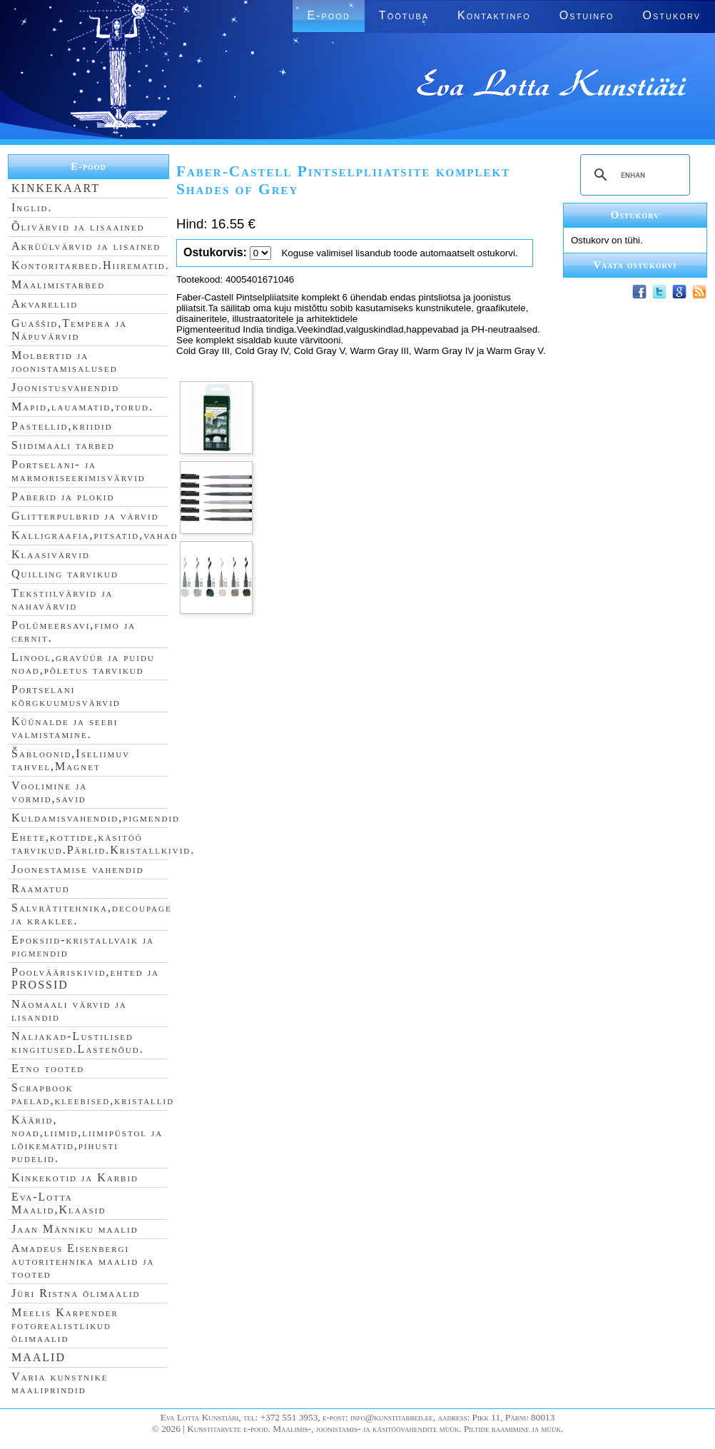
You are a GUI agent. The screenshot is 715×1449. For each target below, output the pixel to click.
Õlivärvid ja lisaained (78, 227)
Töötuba (404, 15)
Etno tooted (47, 1068)
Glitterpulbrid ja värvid (85, 516)
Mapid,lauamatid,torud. (82, 406)
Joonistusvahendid (65, 387)
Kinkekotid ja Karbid (74, 1177)
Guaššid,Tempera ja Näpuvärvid (69, 329)
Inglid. (32, 207)
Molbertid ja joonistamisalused (64, 361)
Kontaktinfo (494, 15)
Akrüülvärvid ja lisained (86, 246)
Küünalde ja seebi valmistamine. (64, 727)
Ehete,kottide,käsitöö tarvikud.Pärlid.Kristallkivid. (103, 843)
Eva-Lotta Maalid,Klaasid (58, 1203)
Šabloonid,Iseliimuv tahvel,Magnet (70, 759)
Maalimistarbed (58, 284)
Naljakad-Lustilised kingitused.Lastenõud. (77, 1042)
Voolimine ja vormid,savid (49, 791)
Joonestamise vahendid (77, 869)
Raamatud (40, 888)
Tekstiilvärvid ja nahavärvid (62, 599)
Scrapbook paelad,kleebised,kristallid (92, 1093)
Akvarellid (44, 304)
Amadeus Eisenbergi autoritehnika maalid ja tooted (82, 1261)
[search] (633, 174)
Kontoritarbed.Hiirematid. (90, 265)
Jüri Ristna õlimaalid (76, 1293)
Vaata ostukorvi (635, 265)
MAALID (38, 1357)
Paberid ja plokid (62, 496)
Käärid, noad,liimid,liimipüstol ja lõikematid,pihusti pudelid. (87, 1139)
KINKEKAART (55, 188)
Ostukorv (672, 15)
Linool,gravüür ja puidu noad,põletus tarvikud (83, 663)
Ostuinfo (586, 15)
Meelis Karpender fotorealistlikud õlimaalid (64, 1325)
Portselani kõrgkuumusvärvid (66, 695)
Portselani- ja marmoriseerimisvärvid (78, 470)
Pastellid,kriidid (62, 426)
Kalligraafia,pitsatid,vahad (94, 535)
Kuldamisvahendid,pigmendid (95, 818)
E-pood (328, 15)
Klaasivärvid (50, 554)
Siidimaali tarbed (63, 445)
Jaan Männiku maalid (74, 1229)
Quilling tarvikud (64, 573)
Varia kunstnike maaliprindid (59, 1382)
